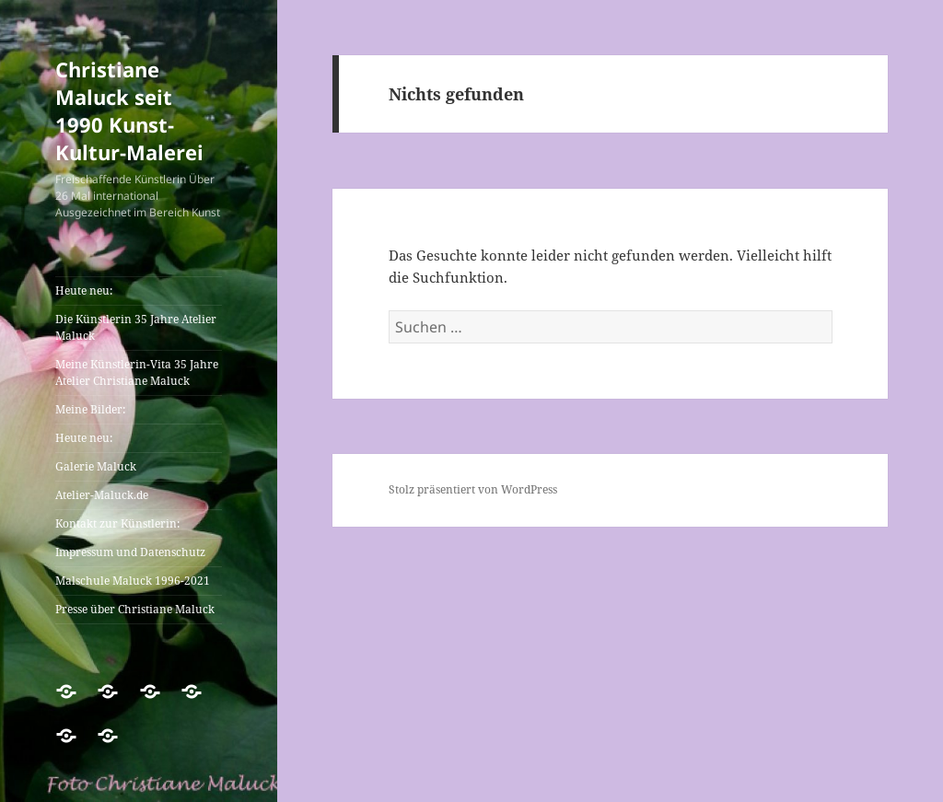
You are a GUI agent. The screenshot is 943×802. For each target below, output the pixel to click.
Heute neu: (83, 290)
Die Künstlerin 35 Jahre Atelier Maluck (135, 327)
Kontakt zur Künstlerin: (117, 523)
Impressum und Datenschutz (130, 552)
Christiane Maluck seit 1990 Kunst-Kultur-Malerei (129, 110)
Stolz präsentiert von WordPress (473, 489)
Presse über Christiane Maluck (135, 609)
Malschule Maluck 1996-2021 (132, 580)
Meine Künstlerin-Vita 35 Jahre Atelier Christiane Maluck (136, 372)
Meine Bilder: (90, 409)
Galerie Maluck (95, 466)
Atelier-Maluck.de (101, 495)
